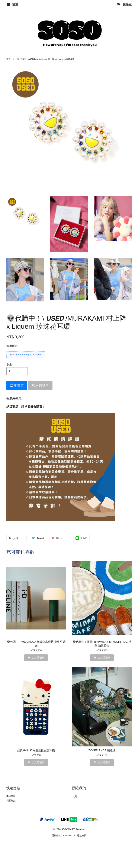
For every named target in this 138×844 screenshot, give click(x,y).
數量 (9, 364)
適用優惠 (11, 345)
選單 (12, 4)
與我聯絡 (11, 800)
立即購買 (17, 385)
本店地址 (11, 796)
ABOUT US (69, 835)
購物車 (124, 4)
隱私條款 (56, 835)
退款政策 (81, 835)
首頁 (8, 59)
